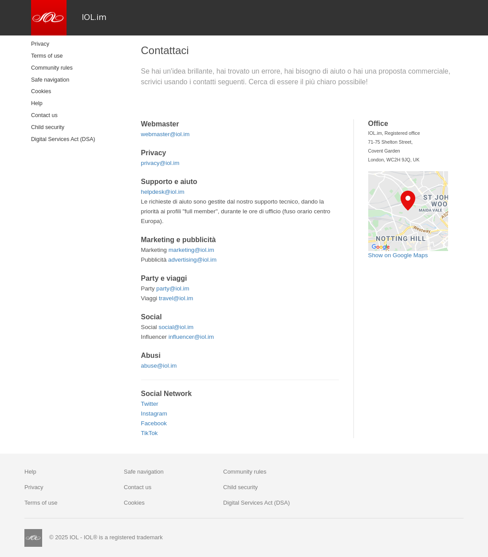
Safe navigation (50, 80)
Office (378, 123)
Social (151, 317)
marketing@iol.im (191, 250)
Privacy (40, 44)
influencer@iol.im (191, 336)
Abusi (151, 355)
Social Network (166, 393)
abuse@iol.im (159, 365)
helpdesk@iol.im (163, 191)
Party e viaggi (164, 278)
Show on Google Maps (398, 255)
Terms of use (47, 56)
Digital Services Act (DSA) (63, 139)
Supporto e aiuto (169, 181)
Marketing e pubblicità (178, 239)
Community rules (52, 68)
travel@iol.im (176, 298)
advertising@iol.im (192, 259)
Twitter (149, 403)
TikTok (149, 433)
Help (37, 103)
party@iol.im (172, 288)
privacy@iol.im (160, 163)
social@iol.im (176, 327)
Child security (47, 127)
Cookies (41, 91)
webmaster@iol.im (165, 134)
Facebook (154, 423)
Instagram (154, 413)
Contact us (44, 115)
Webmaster (160, 124)
